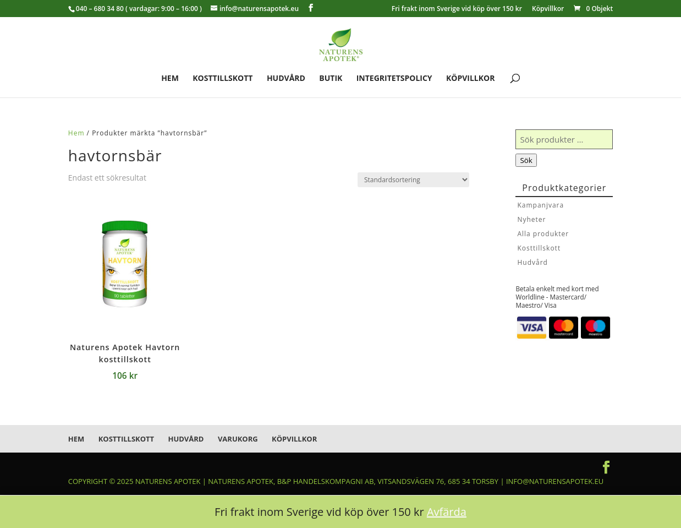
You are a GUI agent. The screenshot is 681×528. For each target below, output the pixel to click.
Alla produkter (543, 233)
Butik (330, 78)
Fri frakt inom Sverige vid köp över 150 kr (457, 9)
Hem (170, 78)
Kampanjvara (540, 205)
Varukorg (238, 439)
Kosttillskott (222, 78)
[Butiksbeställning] (413, 179)
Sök (526, 160)
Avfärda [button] (446, 511)
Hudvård (286, 78)
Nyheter (531, 219)
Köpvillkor (548, 9)
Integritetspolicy (394, 78)
